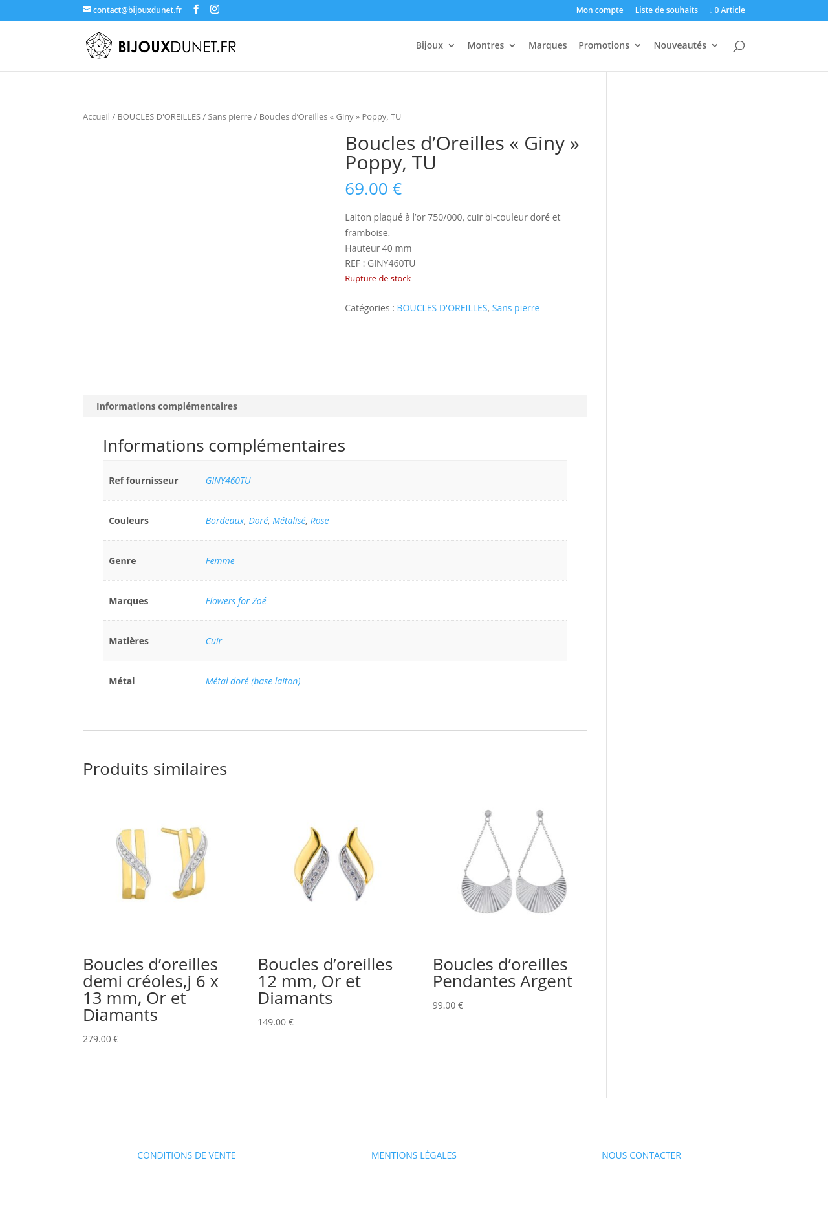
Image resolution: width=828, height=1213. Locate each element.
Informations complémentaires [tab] (166, 406)
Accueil (96, 116)
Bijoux (429, 46)
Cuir (214, 641)
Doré (258, 520)
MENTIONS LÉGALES (414, 1155)
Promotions (603, 46)
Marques (547, 46)
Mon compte (600, 11)
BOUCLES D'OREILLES (159, 116)
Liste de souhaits (666, 11)
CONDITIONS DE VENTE (186, 1155)
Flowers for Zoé (236, 601)
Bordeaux (225, 520)
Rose (319, 520)
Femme (220, 560)
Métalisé (288, 520)
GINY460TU (228, 480)
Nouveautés (680, 46)
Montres (486, 46)
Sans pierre (230, 116)
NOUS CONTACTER (641, 1155)
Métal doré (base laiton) (253, 681)
